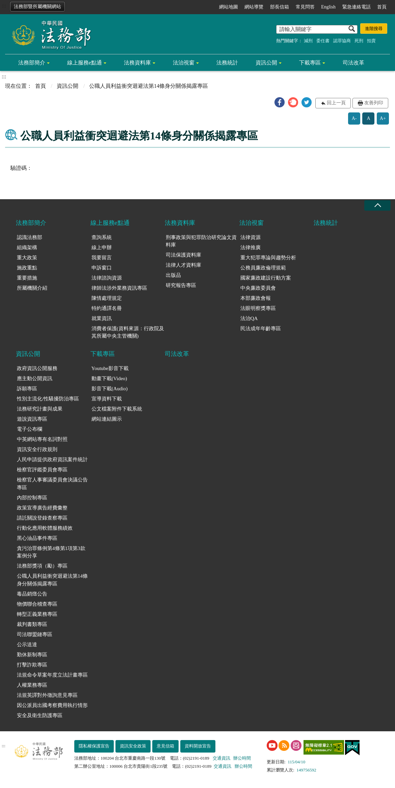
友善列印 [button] (373, 102)
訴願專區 (27, 388)
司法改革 (353, 62)
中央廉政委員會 (258, 288)
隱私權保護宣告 (94, 745)
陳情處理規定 (106, 298)
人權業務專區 (32, 685)
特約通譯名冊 (106, 308)
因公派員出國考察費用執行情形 (52, 705)
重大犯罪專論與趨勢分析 (268, 257)
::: (4, 5)
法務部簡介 (31, 62)
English (328, 6)
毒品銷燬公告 (32, 594)
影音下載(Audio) (109, 388)
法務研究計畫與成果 (39, 409)
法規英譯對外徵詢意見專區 (47, 695)
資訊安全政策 (133, 745)
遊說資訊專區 (32, 419)
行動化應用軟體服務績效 (45, 528)
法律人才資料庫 (183, 265)
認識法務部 (29, 237)
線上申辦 (101, 247)
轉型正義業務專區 (37, 614)
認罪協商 (342, 40)
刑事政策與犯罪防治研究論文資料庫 (201, 241)
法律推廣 (250, 247)
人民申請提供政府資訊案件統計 (52, 459)
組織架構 (27, 247)
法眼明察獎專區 (258, 308)
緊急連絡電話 (356, 6)
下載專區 (310, 62)
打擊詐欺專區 (32, 664)
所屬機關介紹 (32, 288)
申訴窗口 (101, 267)
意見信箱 (165, 745)
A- (354, 118)
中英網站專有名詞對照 (42, 439)
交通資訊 (221, 758)
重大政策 (27, 257)
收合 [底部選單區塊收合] (377, 205)
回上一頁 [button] (336, 102)
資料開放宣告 (198, 745)
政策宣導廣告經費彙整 (42, 507)
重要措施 (27, 278)
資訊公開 (266, 62)
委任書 (323, 40)
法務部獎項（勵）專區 (42, 566)
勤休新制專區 (32, 654)
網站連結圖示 (106, 419)
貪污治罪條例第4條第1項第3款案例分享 (51, 552)
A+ (383, 118)
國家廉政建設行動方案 (265, 278)
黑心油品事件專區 (37, 538)
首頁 (382, 6)
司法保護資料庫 (183, 255)
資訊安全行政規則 (37, 449)
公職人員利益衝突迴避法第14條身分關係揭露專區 (52, 579)
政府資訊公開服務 (37, 368)
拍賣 (371, 40)
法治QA (249, 318)
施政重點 (27, 267)
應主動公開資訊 (34, 378)
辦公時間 (242, 758)
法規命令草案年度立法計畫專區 (52, 675)
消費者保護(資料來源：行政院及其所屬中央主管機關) (127, 332)
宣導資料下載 (106, 398)
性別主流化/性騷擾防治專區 (48, 398)
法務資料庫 (137, 62)
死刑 (358, 40)
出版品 (173, 275)
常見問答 (305, 6)
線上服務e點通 (84, 62)
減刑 (308, 40)
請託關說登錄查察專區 (42, 518)
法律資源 (250, 237)
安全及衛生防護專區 (39, 715)
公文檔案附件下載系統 (116, 409)
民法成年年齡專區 (260, 328)
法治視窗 (183, 62)
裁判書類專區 (32, 624)
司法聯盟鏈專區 (34, 634)
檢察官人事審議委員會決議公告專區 (52, 483)
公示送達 (27, 644)
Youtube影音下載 (110, 368)
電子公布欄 (29, 429)
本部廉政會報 (255, 298)
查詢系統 (101, 237)
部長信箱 (279, 6)
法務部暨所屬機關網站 (37, 6)
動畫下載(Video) (109, 378)
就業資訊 (101, 318)
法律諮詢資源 (106, 278)
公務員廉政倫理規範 (263, 267)
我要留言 (101, 257)
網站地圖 (228, 6)
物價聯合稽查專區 (37, 604)
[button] (279, 102)
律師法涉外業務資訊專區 (119, 288)
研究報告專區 (181, 285)
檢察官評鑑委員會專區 (42, 469)
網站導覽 (253, 6)
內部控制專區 (32, 497)
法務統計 (227, 62)
